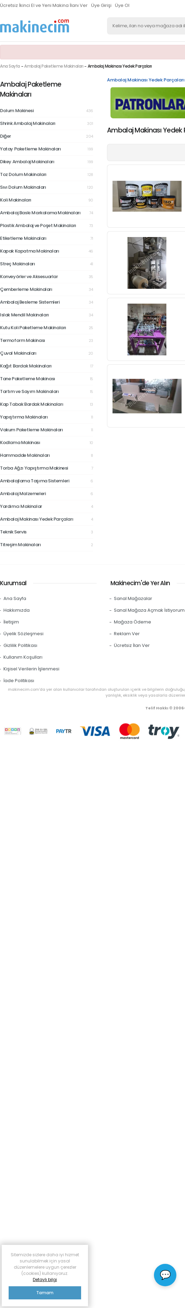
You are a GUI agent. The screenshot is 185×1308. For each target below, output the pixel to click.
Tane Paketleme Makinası (46, 378)
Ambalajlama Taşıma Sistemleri (46, 481)
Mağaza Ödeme (132, 622)
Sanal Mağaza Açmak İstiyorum (149, 610)
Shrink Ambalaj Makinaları (46, 123)
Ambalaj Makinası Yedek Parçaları (46, 519)
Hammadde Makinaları (46, 455)
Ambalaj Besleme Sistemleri (46, 302)
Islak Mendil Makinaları (46, 315)
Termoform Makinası (46, 340)
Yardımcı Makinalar (46, 506)
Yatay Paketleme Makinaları (46, 149)
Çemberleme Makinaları (46, 289)
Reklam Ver (127, 633)
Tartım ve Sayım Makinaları (46, 391)
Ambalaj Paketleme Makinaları (53, 66)
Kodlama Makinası (46, 442)
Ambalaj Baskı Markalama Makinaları (46, 212)
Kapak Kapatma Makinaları (46, 251)
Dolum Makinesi (46, 110)
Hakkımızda (16, 610)
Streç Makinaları (46, 263)
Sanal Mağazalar (133, 598)
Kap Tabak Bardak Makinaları (46, 404)
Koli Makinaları (46, 200)
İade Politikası (18, 680)
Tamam (44, 1293)
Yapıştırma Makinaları (46, 417)
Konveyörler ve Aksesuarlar (46, 276)
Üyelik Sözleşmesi (23, 633)
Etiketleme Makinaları (46, 238)
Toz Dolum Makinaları (46, 174)
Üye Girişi (101, 5)
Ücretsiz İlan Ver (132, 645)
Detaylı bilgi (45, 1279)
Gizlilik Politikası (20, 645)
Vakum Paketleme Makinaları (46, 429)
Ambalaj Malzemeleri (46, 493)
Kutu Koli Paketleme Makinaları (46, 327)
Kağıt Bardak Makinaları (46, 366)
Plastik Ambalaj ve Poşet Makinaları (46, 225)
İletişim (11, 622)
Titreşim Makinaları (46, 544)
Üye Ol (122, 5)
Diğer (46, 136)
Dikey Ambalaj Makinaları (46, 161)
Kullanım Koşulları (22, 657)
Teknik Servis (46, 532)
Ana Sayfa (10, 66)
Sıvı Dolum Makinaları (46, 187)
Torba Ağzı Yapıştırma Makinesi (46, 468)
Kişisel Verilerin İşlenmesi (31, 669)
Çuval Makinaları (46, 353)
